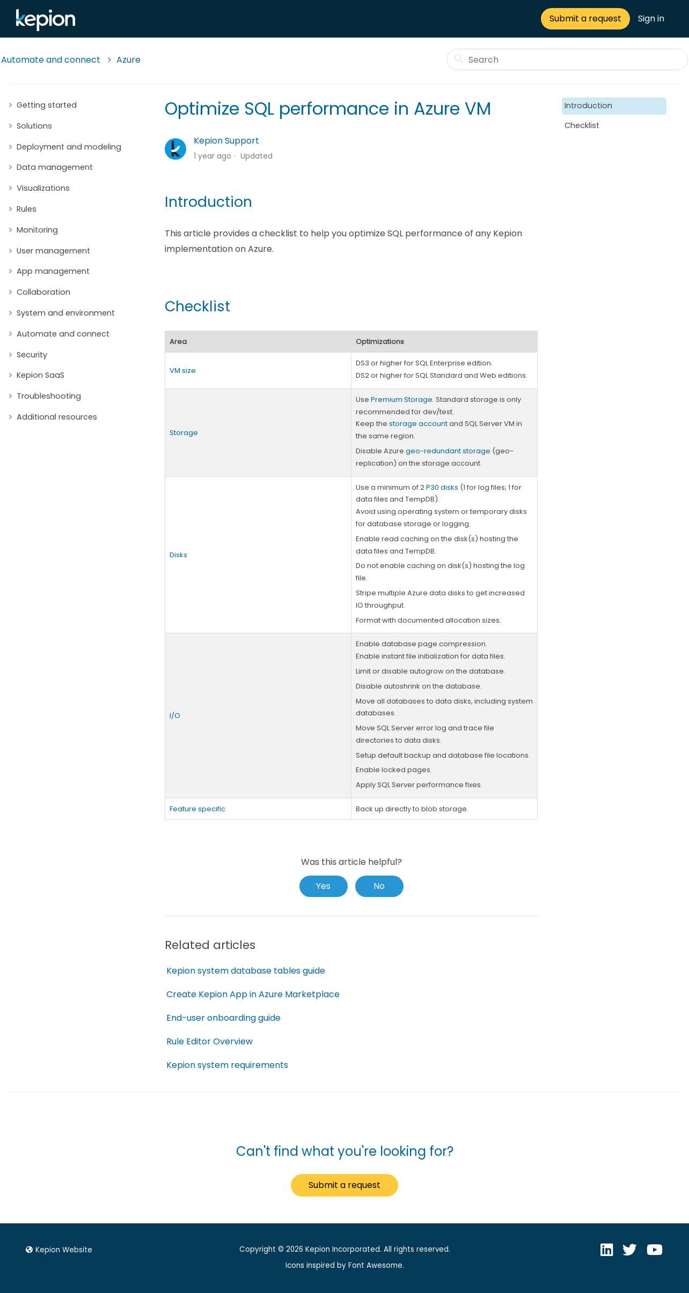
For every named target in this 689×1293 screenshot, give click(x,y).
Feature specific (197, 809)
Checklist (582, 125)
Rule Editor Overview (209, 1041)
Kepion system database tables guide (245, 971)
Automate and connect (50, 60)
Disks (178, 555)
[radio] (323, 886)
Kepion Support (226, 140)
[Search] (567, 59)
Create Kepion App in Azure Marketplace (253, 994)
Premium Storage (402, 399)
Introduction (588, 105)
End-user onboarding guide (223, 1018)
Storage (184, 433)
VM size (183, 370)
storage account (418, 423)
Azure (128, 60)
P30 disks (442, 487)
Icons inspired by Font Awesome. (344, 1265)
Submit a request (585, 18)
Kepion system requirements (227, 1065)
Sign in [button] (651, 18)
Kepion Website (57, 1250)
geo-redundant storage (448, 451)
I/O (175, 716)
